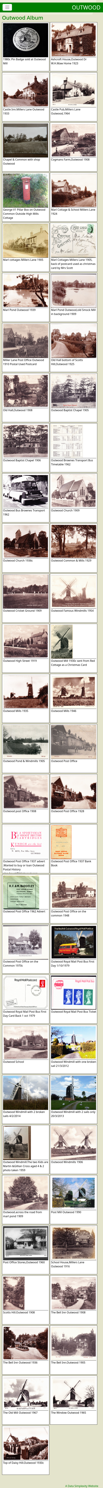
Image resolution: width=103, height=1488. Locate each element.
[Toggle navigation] (7, 7)
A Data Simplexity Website (81, 1486)
